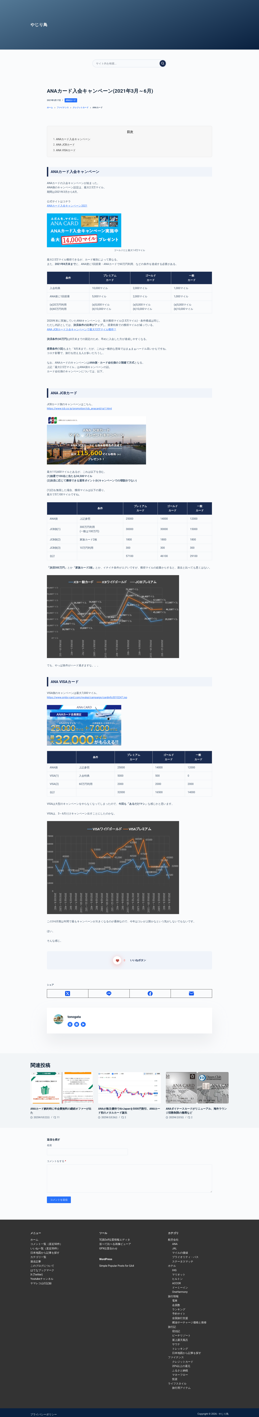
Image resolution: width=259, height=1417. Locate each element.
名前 (49, 1141)
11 (58, 1113)
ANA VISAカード (66, 150)
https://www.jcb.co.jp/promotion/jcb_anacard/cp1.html (79, 408)
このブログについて (42, 1262)
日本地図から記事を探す (44, 1248)
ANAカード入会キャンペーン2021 (67, 205)
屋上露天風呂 (180, 1336)
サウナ (176, 1340)
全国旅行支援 (180, 1314)
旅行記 (172, 1323)
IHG (174, 1266)
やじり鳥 (38, 24)
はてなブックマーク (42, 1266)
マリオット (178, 1270)
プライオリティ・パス (185, 1253)
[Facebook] (150, 990)
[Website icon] (70, 1020)
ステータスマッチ (182, 1257)
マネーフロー (180, 1370)
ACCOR (176, 1279)
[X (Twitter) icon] (76, 1020)
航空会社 (173, 1235)
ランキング (178, 1305)
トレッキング (180, 1344)
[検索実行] (163, 63)
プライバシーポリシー (43, 1410)
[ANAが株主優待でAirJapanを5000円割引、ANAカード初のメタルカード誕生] (129, 1084)
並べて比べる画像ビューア (115, 1240)
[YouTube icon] (83, 1020)
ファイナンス (176, 1353)
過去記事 (35, 1257)
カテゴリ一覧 (38, 1253)
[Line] (109, 990)
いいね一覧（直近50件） (45, 1244)
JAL (174, 1244)
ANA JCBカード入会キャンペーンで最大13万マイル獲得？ (81, 329)
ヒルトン (177, 1275)
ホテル (172, 1262)
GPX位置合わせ (108, 1244)
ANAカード (71, 100)
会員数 (176, 1301)
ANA (174, 1240)
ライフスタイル (177, 1379)
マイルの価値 (180, 1248)
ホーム (34, 1235)
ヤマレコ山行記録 (41, 1279)
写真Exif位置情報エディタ (114, 1235)
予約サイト (178, 1309)
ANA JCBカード (65, 144)
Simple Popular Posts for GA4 (116, 1261)
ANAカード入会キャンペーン (73, 139)
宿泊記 (176, 1327)
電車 (174, 1296)
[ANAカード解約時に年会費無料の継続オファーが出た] (61, 1084)
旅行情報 (173, 1292)
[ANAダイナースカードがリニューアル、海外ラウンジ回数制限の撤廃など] (197, 1084)
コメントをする (56, 1157)
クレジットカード (182, 1357)
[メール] (191, 990)
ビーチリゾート (181, 1331)
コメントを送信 (59, 1195)
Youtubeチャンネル (41, 1275)
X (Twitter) (36, 1270)
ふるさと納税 (180, 1366)
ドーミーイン (180, 1283)
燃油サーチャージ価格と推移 (189, 1318)
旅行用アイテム (181, 1383)
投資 (174, 1375)
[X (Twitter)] (67, 990)
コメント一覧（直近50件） (46, 1240)
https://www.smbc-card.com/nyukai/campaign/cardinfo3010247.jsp (87, 697)
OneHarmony (179, 1288)
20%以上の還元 (181, 1362)
